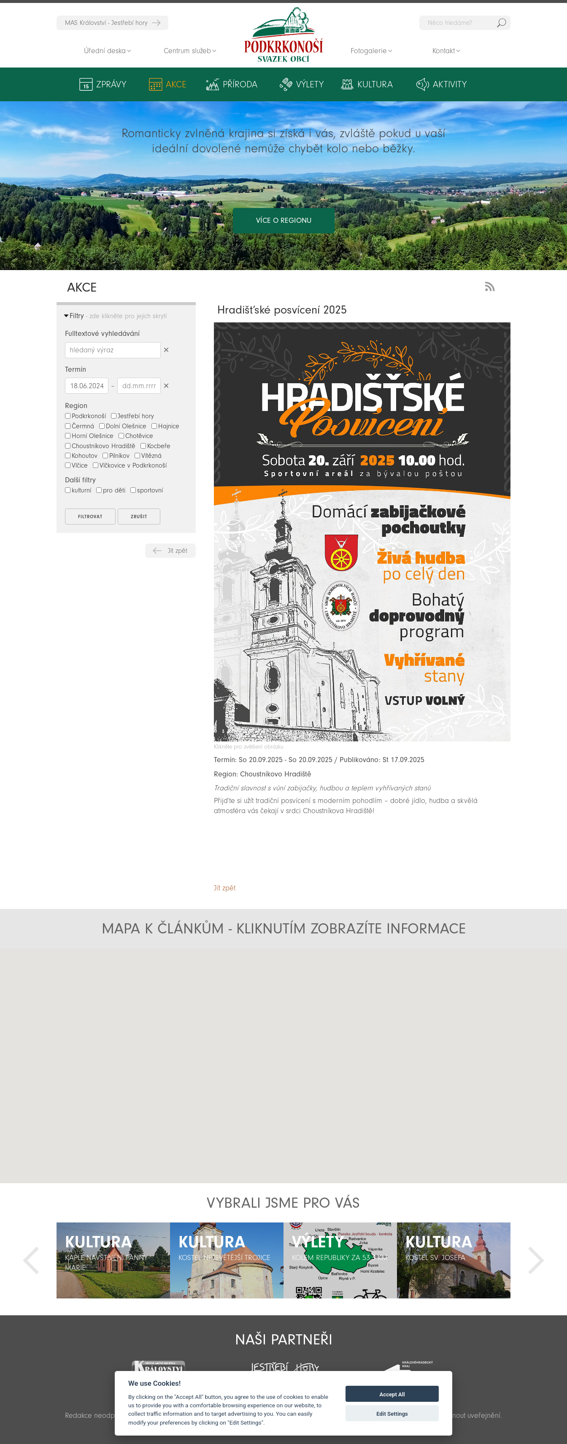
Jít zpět (177, 550)
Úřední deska (105, 50)
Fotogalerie (369, 50)
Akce (176, 84)
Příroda (240, 84)
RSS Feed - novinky (491, 285)
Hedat (501, 22)
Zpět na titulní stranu (283, 34)
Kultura (375, 84)
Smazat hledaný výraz (166, 350)
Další (536, 1260)
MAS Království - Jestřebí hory (106, 23)
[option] (113, 1260)
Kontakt (443, 50)
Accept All (392, 1394)
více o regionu (283, 220)
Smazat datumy (166, 385)
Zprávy (111, 84)
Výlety (310, 84)
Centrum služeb (187, 50)
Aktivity (450, 84)
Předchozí (31, 1260)
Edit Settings (392, 1414)
